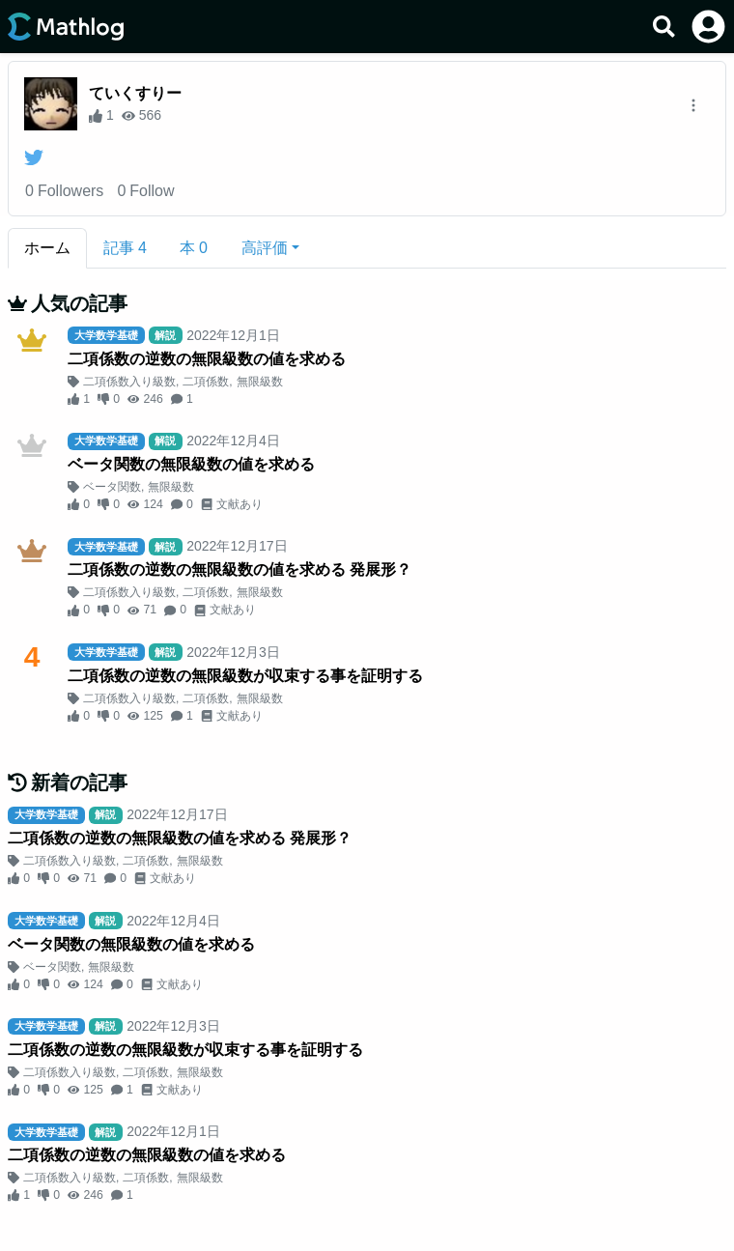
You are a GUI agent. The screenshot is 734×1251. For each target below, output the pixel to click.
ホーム (47, 248)
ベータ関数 (112, 487)
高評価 (264, 248)
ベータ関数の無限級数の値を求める (191, 464)
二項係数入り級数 (129, 381)
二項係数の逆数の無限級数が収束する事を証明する (245, 676)
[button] (270, 248)
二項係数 (206, 381)
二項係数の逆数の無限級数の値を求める (207, 359)
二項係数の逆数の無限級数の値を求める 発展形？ (239, 569)
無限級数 (260, 381)
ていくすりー (135, 93)
